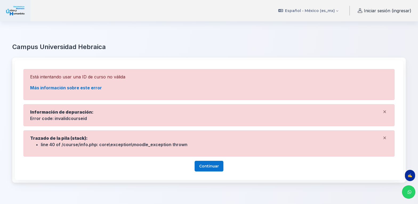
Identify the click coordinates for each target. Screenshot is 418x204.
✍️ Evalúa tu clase (411, 175)
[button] (308, 10)
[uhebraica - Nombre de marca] (15, 10)
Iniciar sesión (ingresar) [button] (383, 11)
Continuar (209, 166)
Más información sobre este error (66, 87)
